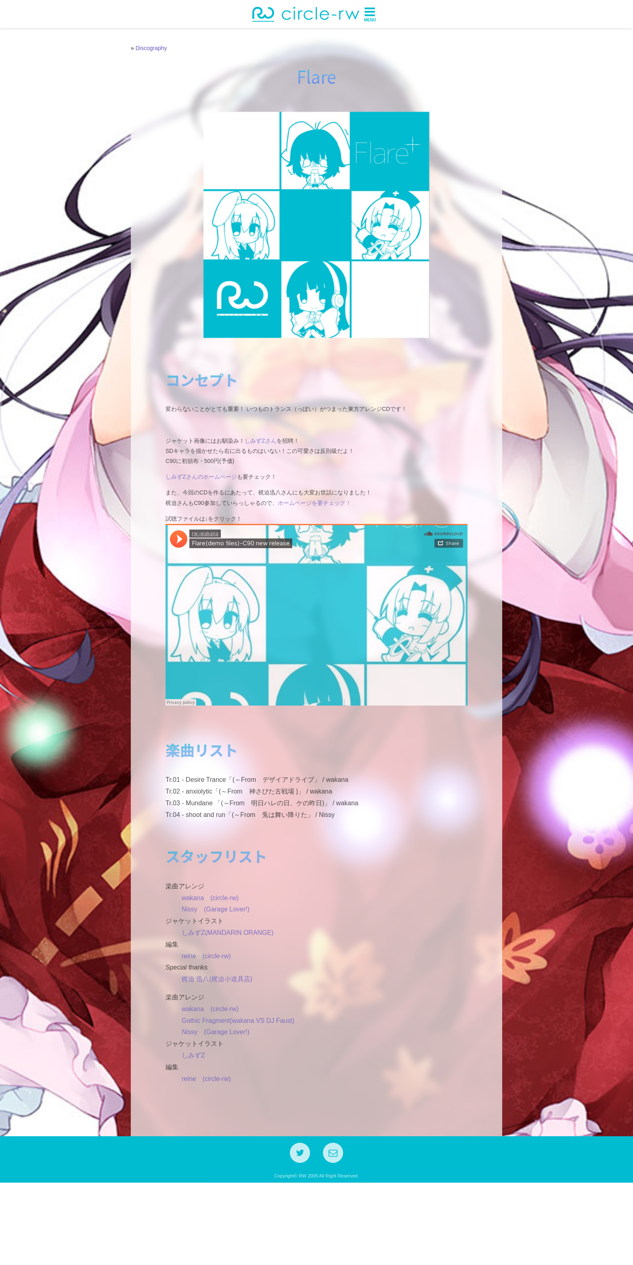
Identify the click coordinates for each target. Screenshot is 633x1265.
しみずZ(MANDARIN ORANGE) (221, 1008)
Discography (151, 48)
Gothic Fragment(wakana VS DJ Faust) (231, 1096)
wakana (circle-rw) (203, 973)
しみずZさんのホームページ (195, 512)
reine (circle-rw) (199, 1031)
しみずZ (187, 1131)
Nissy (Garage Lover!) (209, 985)
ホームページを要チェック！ (308, 537)
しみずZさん (254, 475)
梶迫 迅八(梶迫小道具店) (210, 1055)
